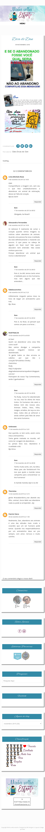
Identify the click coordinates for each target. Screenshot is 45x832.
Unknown (13, 426)
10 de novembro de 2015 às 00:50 (19, 335)
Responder (37, 202)
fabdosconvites (15, 290)
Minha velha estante (13, 827)
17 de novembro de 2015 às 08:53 (24, 270)
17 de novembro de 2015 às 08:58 (24, 463)
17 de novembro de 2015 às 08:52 (24, 210)
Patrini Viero (14, 514)
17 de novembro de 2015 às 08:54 (24, 318)
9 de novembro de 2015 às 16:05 (19, 180)
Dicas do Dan (22, 152)
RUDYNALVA (14, 333)
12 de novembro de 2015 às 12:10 (19, 494)
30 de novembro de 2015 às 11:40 (19, 517)
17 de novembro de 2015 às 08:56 (24, 393)
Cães (14, 152)
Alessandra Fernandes (18, 222)
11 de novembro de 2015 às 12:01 (19, 429)
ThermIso (12, 491)
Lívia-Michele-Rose (16, 177)
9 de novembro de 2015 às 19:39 (19, 225)
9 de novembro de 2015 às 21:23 (19, 292)
